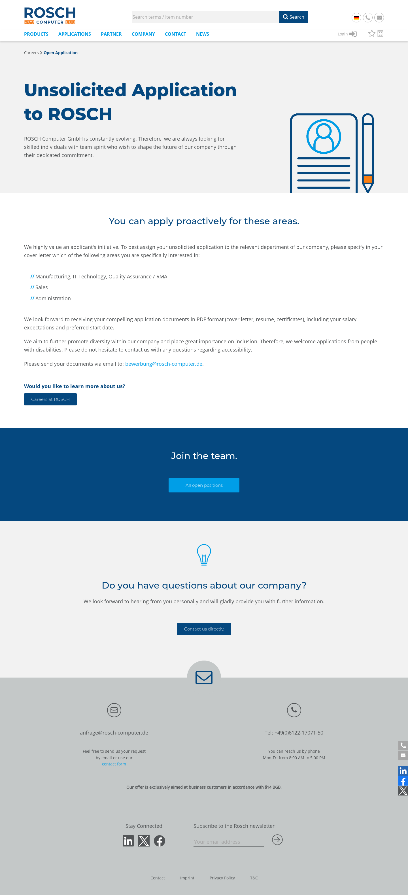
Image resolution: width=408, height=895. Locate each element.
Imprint (187, 878)
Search (293, 17)
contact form (114, 764)
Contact (175, 34)
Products (36, 34)
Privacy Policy (222, 878)
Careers (31, 52)
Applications (74, 34)
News (202, 34)
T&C (254, 878)
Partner (111, 34)
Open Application (61, 52)
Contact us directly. (204, 629)
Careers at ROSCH (50, 399)
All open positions (204, 485)
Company (143, 34)
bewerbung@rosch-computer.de (163, 363)
